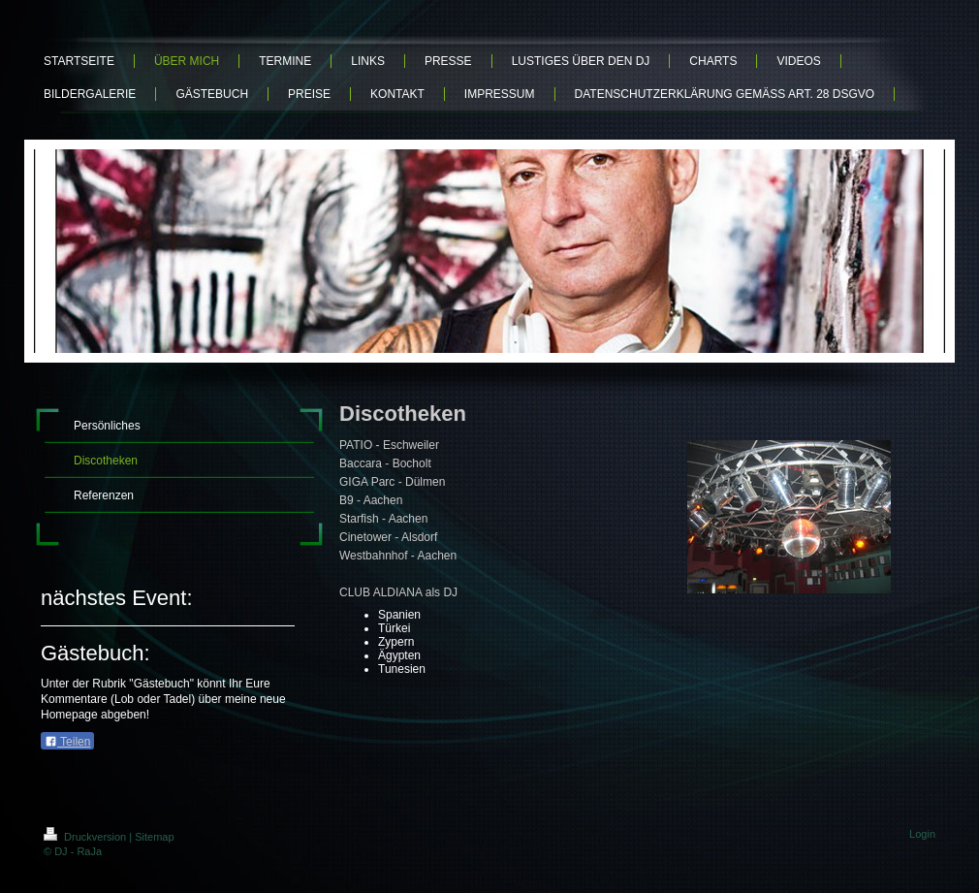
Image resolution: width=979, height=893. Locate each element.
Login (922, 834)
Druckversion (86, 837)
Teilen (67, 742)
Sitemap (154, 837)
